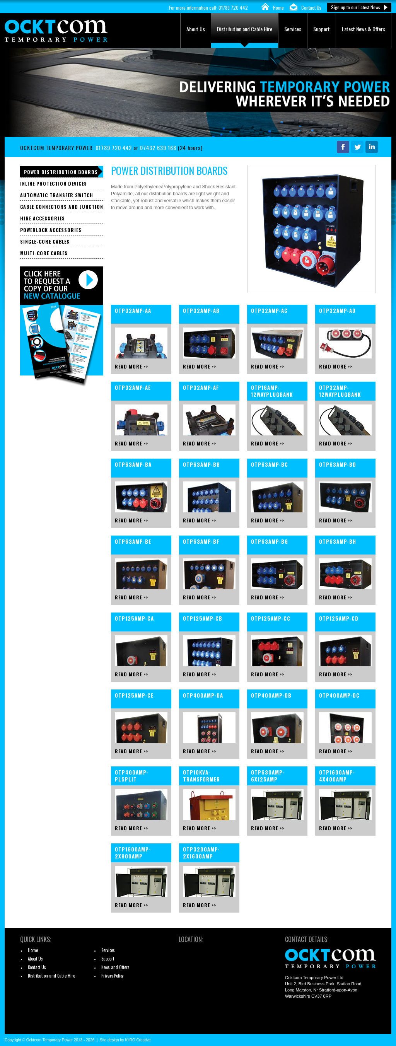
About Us (195, 29)
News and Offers (115, 967)
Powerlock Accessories (51, 230)
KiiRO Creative (138, 1040)
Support (321, 29)
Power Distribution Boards (61, 172)
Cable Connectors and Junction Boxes (61, 207)
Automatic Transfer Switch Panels (56, 196)
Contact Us (311, 7)
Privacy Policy (112, 976)
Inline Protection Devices (53, 183)
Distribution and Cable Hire (244, 29)
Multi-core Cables (44, 253)
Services (292, 29)
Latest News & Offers (363, 29)
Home (278, 7)
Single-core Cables (45, 241)
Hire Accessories (42, 218)
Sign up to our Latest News (355, 7)
